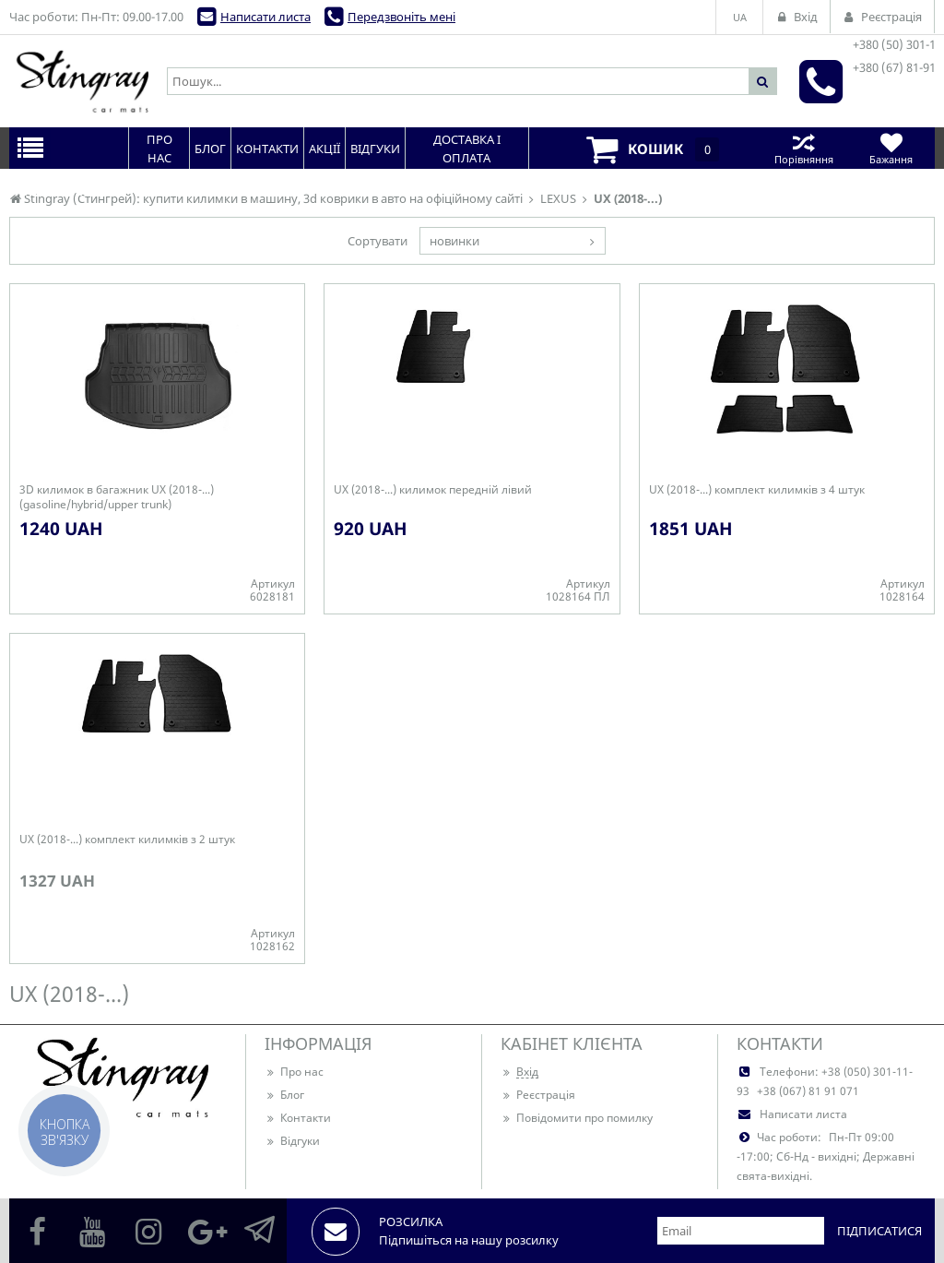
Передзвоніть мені (401, 16)
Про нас (294, 1071)
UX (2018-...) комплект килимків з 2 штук (127, 839)
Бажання (891, 148)
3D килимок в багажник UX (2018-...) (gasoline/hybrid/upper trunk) (116, 497)
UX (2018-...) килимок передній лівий (433, 490)
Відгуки (292, 1141)
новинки (454, 240)
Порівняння (803, 148)
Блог (284, 1094)
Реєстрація (538, 1094)
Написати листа (265, 16)
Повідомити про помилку (577, 1118)
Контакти (298, 1118)
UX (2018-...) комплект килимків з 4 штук (757, 490)
